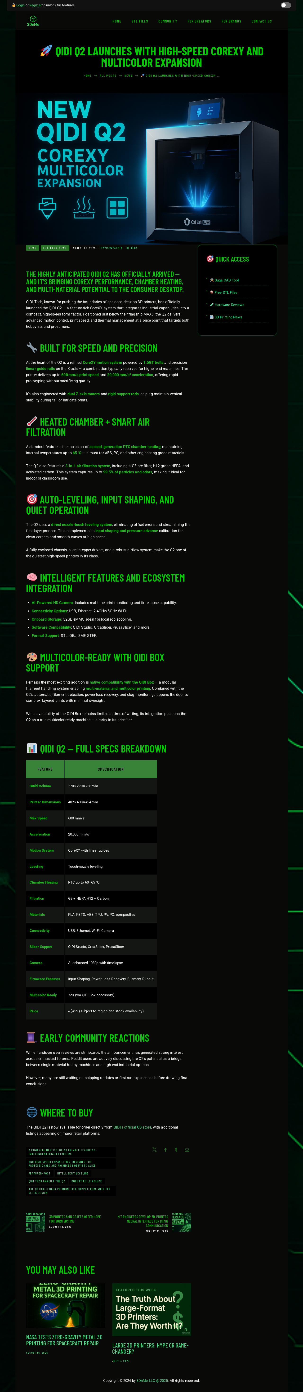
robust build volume (86, 1181)
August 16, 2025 (37, 1353)
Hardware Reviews (227, 305)
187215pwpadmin (112, 247)
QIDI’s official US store (132, 1127)
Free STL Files (224, 292)
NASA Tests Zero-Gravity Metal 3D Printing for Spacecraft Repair (64, 1341)
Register (35, 5)
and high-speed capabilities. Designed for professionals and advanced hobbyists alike (62, 1163)
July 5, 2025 (120, 1361)
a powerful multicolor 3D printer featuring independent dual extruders (62, 1152)
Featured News (55, 248)
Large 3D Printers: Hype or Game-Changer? (150, 1349)
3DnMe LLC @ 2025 (152, 1381)
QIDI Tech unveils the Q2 (47, 1181)
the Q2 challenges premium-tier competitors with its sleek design (69, 1191)
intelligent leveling (73, 1173)
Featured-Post (40, 1173)
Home (88, 75)
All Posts (108, 75)
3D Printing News (226, 317)
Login (20, 5)
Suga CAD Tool (224, 280)
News (129, 75)
